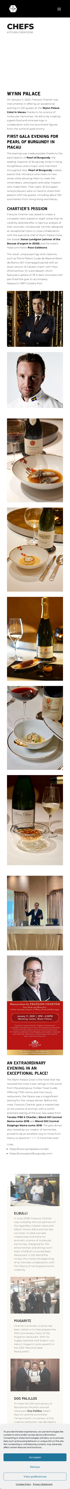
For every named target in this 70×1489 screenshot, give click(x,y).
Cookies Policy (23, 1484)
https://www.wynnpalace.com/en (29, 1158)
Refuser (35, 1467)
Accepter (35, 1457)
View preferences (35, 1476)
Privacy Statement (42, 1484)
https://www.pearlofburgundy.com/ (30, 1163)
